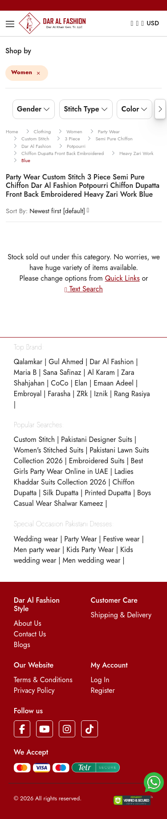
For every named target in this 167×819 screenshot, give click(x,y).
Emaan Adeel (114, 383)
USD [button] (153, 23)
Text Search (84, 289)
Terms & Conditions (43, 680)
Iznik (101, 394)
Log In (100, 680)
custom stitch (35, 138)
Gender (29, 109)
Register (103, 690)
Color (130, 109)
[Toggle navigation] (11, 24)
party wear (109, 131)
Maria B (25, 372)
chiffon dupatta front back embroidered (62, 153)
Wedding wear (36, 539)
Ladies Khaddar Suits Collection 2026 (74, 476)
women (74, 131)
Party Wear (80, 539)
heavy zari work (136, 153)
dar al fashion (36, 146)
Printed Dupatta (108, 493)
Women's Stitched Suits (49, 450)
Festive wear (121, 539)
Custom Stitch (34, 439)
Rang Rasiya (132, 394)
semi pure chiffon (113, 138)
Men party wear (37, 550)
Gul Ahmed (66, 362)
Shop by (18, 51)
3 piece (72, 138)
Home (12, 131)
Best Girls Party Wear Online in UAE (78, 466)
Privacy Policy (34, 690)
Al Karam (100, 372)
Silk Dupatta (60, 493)
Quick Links (122, 278)
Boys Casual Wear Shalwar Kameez (82, 498)
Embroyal (28, 394)
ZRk (82, 394)
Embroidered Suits (97, 461)
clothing (42, 131)
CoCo (59, 383)
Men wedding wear (91, 560)
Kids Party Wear (90, 550)
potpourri (76, 146)
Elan (81, 383)
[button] (154, 781)
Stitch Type (81, 109)
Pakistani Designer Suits (96, 439)
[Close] (38, 74)
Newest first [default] (45, 211)
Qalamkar (28, 362)
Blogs (22, 645)
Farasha (59, 394)
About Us (27, 623)
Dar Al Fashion (112, 362)
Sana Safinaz (62, 372)
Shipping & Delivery (121, 615)
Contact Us (30, 634)
